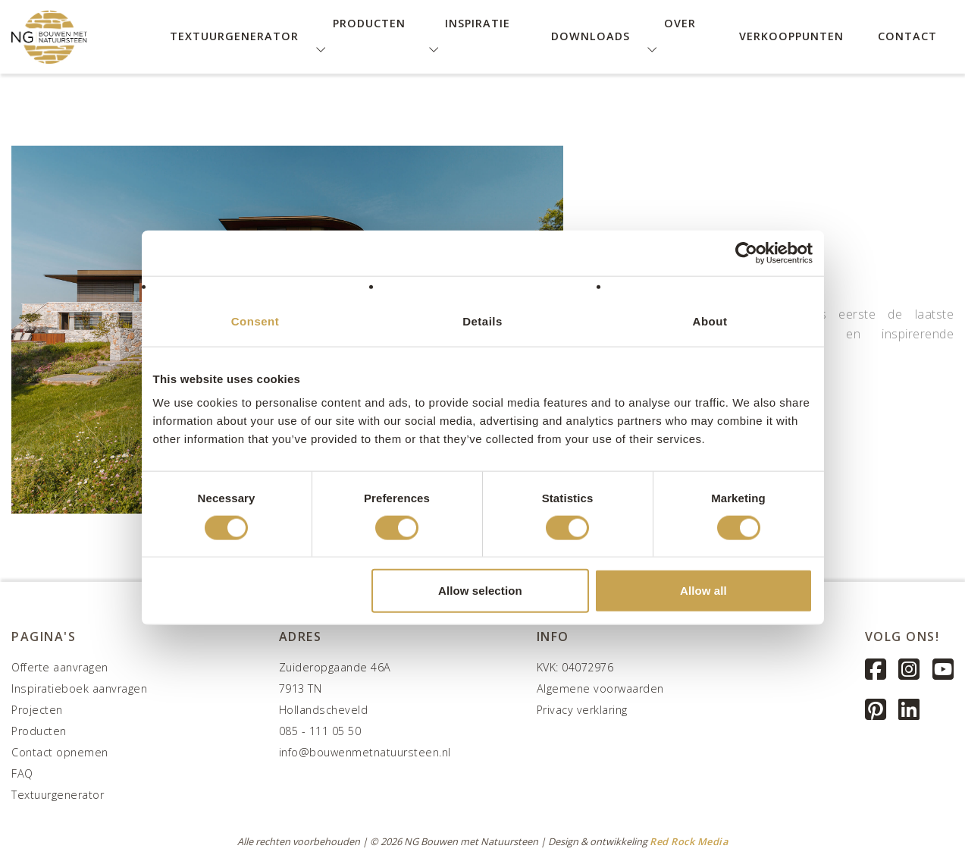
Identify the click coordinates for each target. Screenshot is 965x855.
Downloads (590, 36)
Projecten (37, 710)
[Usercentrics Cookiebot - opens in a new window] (746, 252)
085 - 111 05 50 (320, 731)
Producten (39, 731)
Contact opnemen (59, 752)
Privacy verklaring (582, 710)
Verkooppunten (791, 36)
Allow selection (480, 590)
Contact (907, 36)
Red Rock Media (689, 841)
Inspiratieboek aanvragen (79, 688)
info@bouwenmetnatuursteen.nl (365, 752)
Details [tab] (482, 320)
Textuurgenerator (234, 36)
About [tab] (710, 320)
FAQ (22, 773)
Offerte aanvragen (59, 667)
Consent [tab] (255, 320)
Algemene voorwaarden (600, 688)
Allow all (703, 590)
